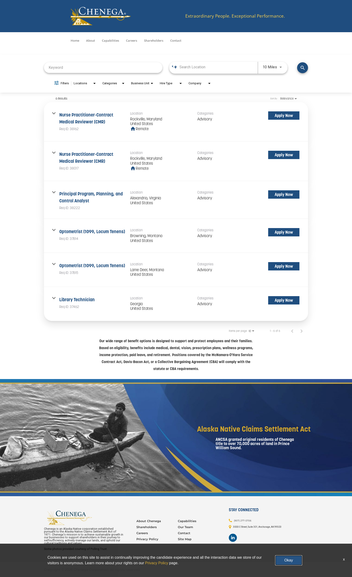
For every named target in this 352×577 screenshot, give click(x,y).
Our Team (185, 527)
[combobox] (103, 67)
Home (75, 40)
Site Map (185, 539)
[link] (176, 122)
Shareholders (153, 40)
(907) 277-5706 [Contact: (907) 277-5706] (242, 520)
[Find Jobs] (302, 67)
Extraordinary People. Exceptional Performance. (235, 16)
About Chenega (148, 521)
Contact (175, 40)
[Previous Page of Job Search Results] (292, 331)
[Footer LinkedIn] (233, 538)
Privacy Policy (147, 539)
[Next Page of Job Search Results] (301, 331)
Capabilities (110, 40)
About (90, 40)
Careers (131, 40)
